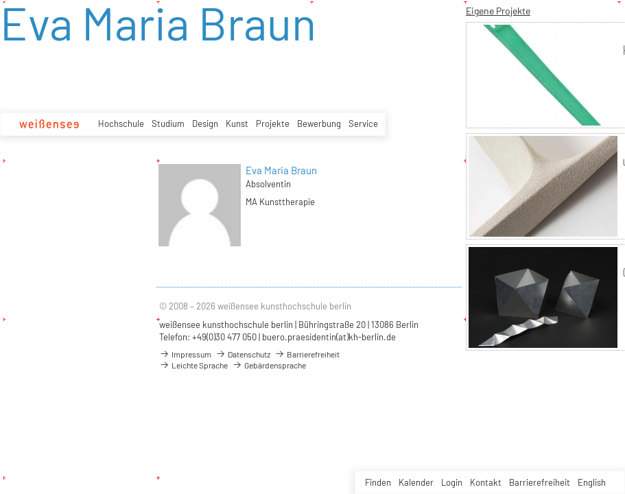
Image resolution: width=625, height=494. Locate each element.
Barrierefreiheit (539, 482)
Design (205, 123)
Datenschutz (242, 354)
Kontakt (486, 482)
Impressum (185, 354)
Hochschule (121, 123)
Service (363, 123)
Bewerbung (319, 123)
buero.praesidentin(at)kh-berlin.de (329, 336)
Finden (378, 482)
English (592, 482)
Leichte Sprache (193, 365)
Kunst (237, 123)
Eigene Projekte (498, 10)
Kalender (416, 482)
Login (451, 482)
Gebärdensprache (269, 365)
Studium (168, 123)
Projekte (273, 123)
